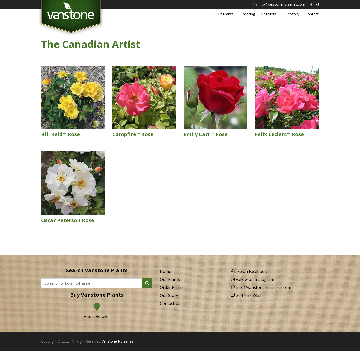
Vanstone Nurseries (118, 341)
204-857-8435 (246, 295)
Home (165, 271)
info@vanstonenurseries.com (279, 4)
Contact (312, 13)
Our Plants (225, 13)
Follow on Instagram (252, 279)
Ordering (247, 13)
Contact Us (170, 303)
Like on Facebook (249, 271)
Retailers (269, 13)
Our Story (291, 13)
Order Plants (172, 287)
